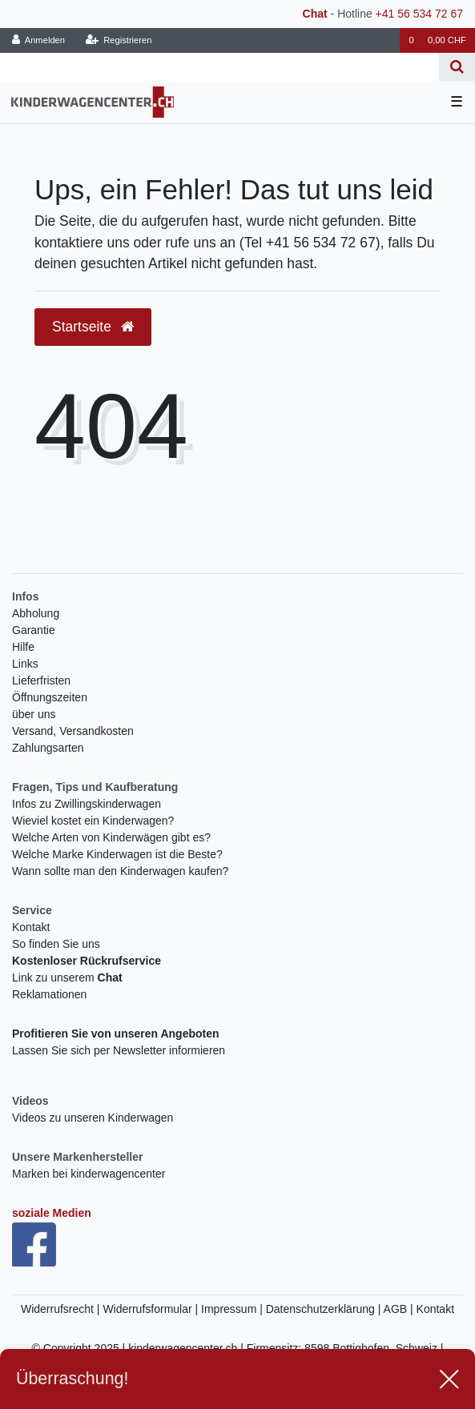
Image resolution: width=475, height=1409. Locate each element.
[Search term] (219, 67)
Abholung (35, 613)
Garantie (33, 630)
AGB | (400, 1309)
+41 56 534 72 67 (419, 13)
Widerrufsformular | (152, 1309)
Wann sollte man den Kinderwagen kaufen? (120, 871)
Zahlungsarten (48, 747)
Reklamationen (49, 994)
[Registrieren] (118, 40)
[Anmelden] (38, 40)
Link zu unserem (67, 977)
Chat (315, 13)
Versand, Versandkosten (73, 731)
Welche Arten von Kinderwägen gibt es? (111, 837)
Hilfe (23, 646)
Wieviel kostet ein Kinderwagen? (93, 820)
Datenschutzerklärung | (325, 1309)
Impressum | (233, 1309)
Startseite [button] (93, 327)
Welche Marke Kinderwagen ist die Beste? (117, 854)
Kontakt (31, 927)
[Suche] (457, 67)
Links (25, 663)
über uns (33, 714)
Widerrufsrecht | (62, 1309)
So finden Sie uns (56, 943)
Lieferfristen (41, 680)
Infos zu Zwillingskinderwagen (86, 803)
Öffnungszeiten (49, 697)
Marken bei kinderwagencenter (88, 1173)
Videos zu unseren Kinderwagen (92, 1117)
